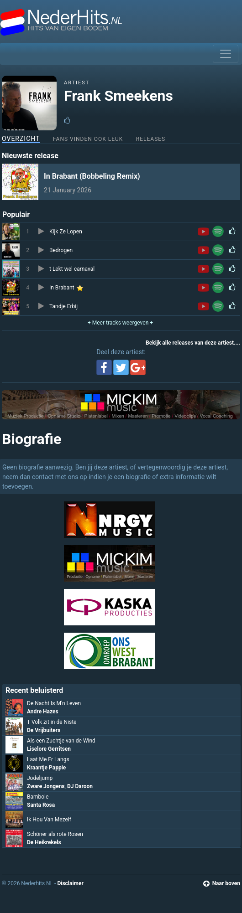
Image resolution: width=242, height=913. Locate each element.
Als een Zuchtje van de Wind (61, 741)
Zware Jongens (46, 786)
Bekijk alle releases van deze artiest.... (193, 343)
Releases (150, 139)
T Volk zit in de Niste (51, 722)
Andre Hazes (42, 711)
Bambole (37, 797)
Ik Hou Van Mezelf (49, 819)
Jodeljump (40, 778)
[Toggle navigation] (225, 54)
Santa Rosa (41, 805)
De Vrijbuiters (43, 730)
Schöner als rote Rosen (55, 834)
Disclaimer (70, 883)
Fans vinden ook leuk (88, 139)
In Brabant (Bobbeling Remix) (92, 176)
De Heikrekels (44, 842)
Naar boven (221, 883)
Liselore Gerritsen (49, 749)
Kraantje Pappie (46, 767)
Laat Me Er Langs (48, 759)
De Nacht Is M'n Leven (54, 703)
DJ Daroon (80, 786)
